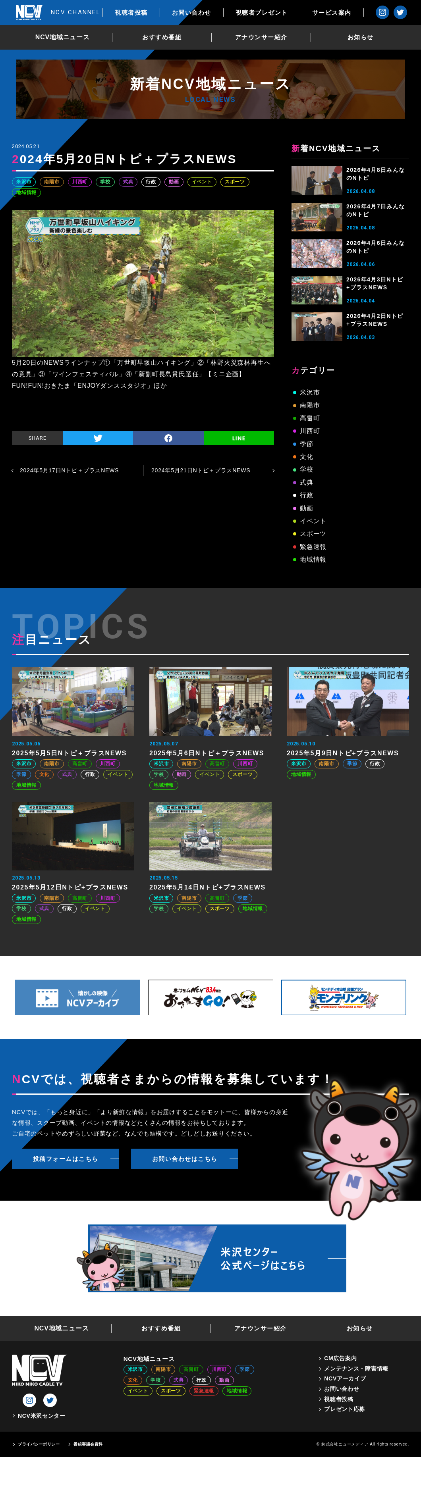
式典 (128, 182)
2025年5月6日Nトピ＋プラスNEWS (206, 753)
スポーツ (235, 182)
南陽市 (51, 182)
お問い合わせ (197, 12)
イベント (202, 182)
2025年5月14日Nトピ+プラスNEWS (207, 887)
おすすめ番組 (165, 37)
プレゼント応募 (344, 1409)
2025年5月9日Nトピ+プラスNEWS (343, 753)
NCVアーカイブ (345, 1378)
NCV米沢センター (42, 1416)
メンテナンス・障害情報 (356, 1368)
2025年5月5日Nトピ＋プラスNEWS (69, 753)
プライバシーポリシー (39, 1444)
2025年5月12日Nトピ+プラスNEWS (70, 887)
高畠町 (310, 418)
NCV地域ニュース (66, 37)
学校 (105, 182)
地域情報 (26, 192)
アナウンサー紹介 (264, 37)
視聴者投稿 (137, 12)
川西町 (79, 182)
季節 (306, 444)
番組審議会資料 (88, 1444)
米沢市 (23, 182)
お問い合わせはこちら (185, 1158)
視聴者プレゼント (267, 12)
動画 (174, 182)
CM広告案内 (340, 1358)
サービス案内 (337, 12)
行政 (151, 182)
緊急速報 (313, 546)
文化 (306, 456)
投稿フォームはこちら (65, 1158)
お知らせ (364, 37)
